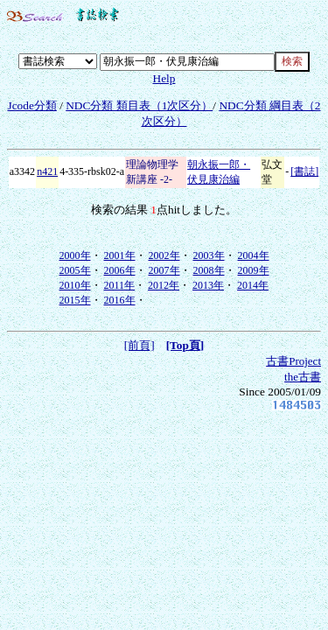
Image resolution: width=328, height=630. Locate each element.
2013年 (208, 285)
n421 (47, 171)
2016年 (120, 300)
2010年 (75, 285)
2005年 (75, 270)
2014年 (253, 285)
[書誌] (304, 171)
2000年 (75, 255)
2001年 (120, 255)
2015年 (75, 300)
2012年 (163, 285)
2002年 (164, 255)
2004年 (253, 255)
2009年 (253, 270)
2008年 (209, 270)
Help (164, 78)
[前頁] (139, 345)
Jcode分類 (31, 105)
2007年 (164, 270)
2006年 (120, 270)
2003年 (209, 255)
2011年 (120, 285)
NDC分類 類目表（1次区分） (139, 105)
